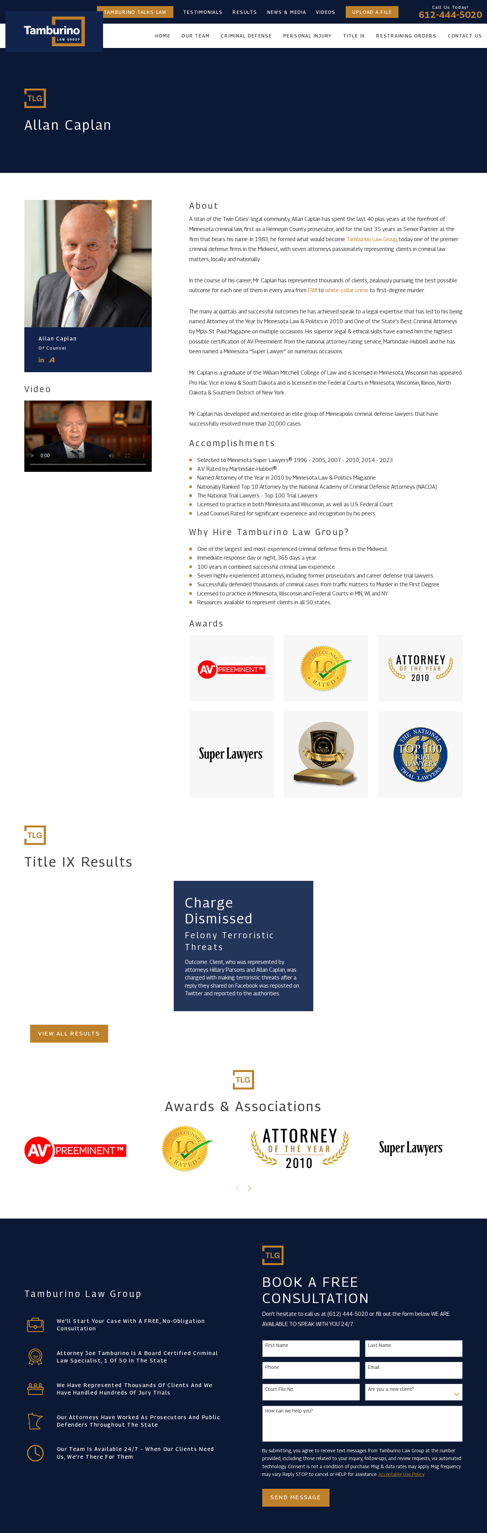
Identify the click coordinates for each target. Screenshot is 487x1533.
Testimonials (202, 12)
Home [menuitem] (162, 36)
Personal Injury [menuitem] (307, 36)
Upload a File (372, 12)
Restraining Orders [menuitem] (406, 36)
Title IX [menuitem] (354, 36)
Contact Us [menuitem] (465, 36)
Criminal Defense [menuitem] (246, 36)
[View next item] (249, 1188)
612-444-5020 (450, 14)
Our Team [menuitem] (195, 36)
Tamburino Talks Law (135, 12)
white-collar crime (346, 290)
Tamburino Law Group (371, 239)
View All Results (69, 1033)
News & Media (286, 12)
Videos (326, 12)
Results (245, 12)
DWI (312, 290)
